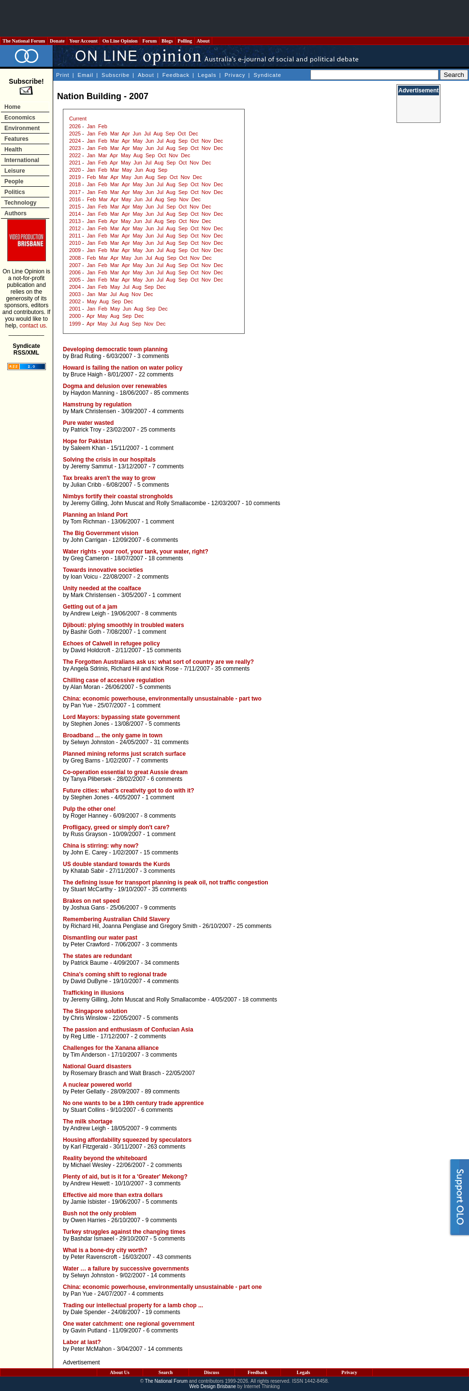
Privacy (234, 75)
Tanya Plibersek (91, 779)
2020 (75, 170)
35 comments (232, 668)
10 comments (263, 503)
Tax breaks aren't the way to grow (109, 478)
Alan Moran (85, 687)
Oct (182, 133)
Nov (206, 141)
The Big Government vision (100, 533)
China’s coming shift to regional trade (115, 974)
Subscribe (116, 75)
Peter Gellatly (88, 1091)
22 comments (156, 374)
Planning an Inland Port (95, 514)
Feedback (176, 75)
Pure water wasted (88, 422)
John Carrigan (89, 540)
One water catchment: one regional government (128, 1323)
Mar (114, 133)
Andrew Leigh (87, 613)
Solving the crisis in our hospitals (109, 459)
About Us (119, 1372)
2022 (75, 155)
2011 (75, 236)
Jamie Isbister (88, 1201)
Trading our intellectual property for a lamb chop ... (133, 1305)
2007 (75, 265)
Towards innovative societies (103, 570)
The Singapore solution (95, 1011)
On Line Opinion (120, 41)
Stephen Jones (90, 723)
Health (13, 149)
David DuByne (89, 981)
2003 (75, 294)
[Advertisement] (234, 18)
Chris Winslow (89, 1018)
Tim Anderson (88, 1054)
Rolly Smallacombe (181, 503)
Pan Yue (81, 705)
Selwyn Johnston (93, 742)
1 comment (159, 448)
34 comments (162, 962)
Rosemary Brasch (94, 1073)
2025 (75, 133)
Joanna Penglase (124, 926)
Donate (57, 41)
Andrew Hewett (89, 1183)
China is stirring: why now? (101, 845)
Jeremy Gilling (89, 503)
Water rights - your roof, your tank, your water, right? (135, 551)
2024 (75, 141)
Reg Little (83, 1036)
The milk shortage (88, 1121)
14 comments (167, 1275)
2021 (75, 162)
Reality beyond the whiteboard (105, 1158)
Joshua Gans (88, 907)
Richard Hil (125, 668)
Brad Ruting (86, 356)
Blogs (167, 41)
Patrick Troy (86, 429)
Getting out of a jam (90, 606)
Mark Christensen (93, 411)
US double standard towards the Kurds (116, 864)
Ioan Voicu (84, 576)
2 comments (152, 576)
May (138, 141)
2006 (75, 272)
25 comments (158, 429)
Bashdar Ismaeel (92, 1238)
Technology (20, 202)
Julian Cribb (86, 484)
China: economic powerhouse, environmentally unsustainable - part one (162, 1287)
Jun (137, 133)
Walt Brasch (145, 1073)
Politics (14, 192)
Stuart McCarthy (92, 889)
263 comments (166, 1146)
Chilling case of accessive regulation (113, 680)
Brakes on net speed (91, 900)
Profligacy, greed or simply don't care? (116, 827)
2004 (75, 287)
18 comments (165, 558)
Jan (91, 126)
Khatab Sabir (87, 871)
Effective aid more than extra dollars (113, 1195)
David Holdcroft (90, 650)
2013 (75, 221)
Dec (193, 133)
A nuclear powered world (97, 1084)
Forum (149, 41)
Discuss (212, 1372)
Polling (184, 41)
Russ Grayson (89, 834)
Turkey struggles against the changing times (124, 1231)
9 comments (160, 907)
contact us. (33, 325)
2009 (75, 250)
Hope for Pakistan (87, 441)
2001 (75, 309)
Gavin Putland (89, 1330)
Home (12, 107)
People (13, 181)
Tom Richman (88, 521)
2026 (75, 126)
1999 (75, 324)
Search (166, 1372)
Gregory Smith (178, 926)
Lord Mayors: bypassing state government (121, 717)
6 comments (162, 540)
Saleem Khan (88, 448)
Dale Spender (88, 1312)
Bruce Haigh (87, 374)
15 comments (164, 650)
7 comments (168, 466)
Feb (102, 126)
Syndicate (267, 75)
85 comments (171, 392)
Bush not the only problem (99, 1213)
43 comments (173, 1257)
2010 (75, 243)
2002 (75, 301)
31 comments (171, 742)
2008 (75, 258)
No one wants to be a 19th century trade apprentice (133, 1103)
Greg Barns (85, 760)
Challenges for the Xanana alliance (111, 1048)
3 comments (153, 356)
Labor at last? (82, 1342)
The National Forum (23, 41)
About (203, 41)
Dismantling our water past (100, 937)
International (21, 160)
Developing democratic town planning (115, 349)
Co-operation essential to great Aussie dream (125, 772)
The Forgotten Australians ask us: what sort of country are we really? (158, 661)
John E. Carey (89, 852)
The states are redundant (97, 956)
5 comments (153, 484)
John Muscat (127, 503)
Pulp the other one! (89, 809)
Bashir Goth (86, 631)
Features (16, 138)
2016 (75, 199)
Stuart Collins (88, 1110)
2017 (75, 192)
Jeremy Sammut (92, 466)
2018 (75, 184)
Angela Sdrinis (88, 668)
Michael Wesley (91, 1165)
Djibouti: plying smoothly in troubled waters (123, 625)
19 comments (163, 1312)
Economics (19, 117)
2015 (75, 206)
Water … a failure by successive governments (126, 1268)
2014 (75, 214)
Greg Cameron (90, 558)
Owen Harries (88, 1220)
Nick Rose (165, 668)
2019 (75, 177)
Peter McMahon (91, 1349)
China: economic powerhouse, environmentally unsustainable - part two (162, 698)
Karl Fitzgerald (89, 1146)
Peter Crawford (90, 944)
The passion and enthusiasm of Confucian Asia (128, 1029)
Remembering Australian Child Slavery (116, 919)
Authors (15, 213)
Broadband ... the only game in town (112, 735)
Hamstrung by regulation (97, 404)
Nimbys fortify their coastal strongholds (118, 496)
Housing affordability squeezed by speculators (127, 1140)
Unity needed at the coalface (102, 588)
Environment (22, 128)
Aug (157, 133)
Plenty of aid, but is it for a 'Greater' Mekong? (125, 1176)
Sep (170, 133)
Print (63, 75)
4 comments (168, 411)
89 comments (162, 1091)
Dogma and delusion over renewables (115, 386)
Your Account (83, 41)
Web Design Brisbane (213, 1386)
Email (86, 75)
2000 (75, 316)
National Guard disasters (97, 1066)
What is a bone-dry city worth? (105, 1250)
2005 (75, 280)
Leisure (14, 170)
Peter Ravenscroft (94, 1257)
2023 (75, 148)
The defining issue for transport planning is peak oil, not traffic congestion (165, 882)
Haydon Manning (93, 392)
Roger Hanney (89, 815)
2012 (75, 228)
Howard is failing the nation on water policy (122, 367)
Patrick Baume (89, 962)
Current (78, 118)
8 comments (160, 613)
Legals (207, 75)
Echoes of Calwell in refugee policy (111, 643)
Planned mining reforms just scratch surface (124, 753)
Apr (126, 133)
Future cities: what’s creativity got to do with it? (128, 790)
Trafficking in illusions (93, 992)
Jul (147, 133)
